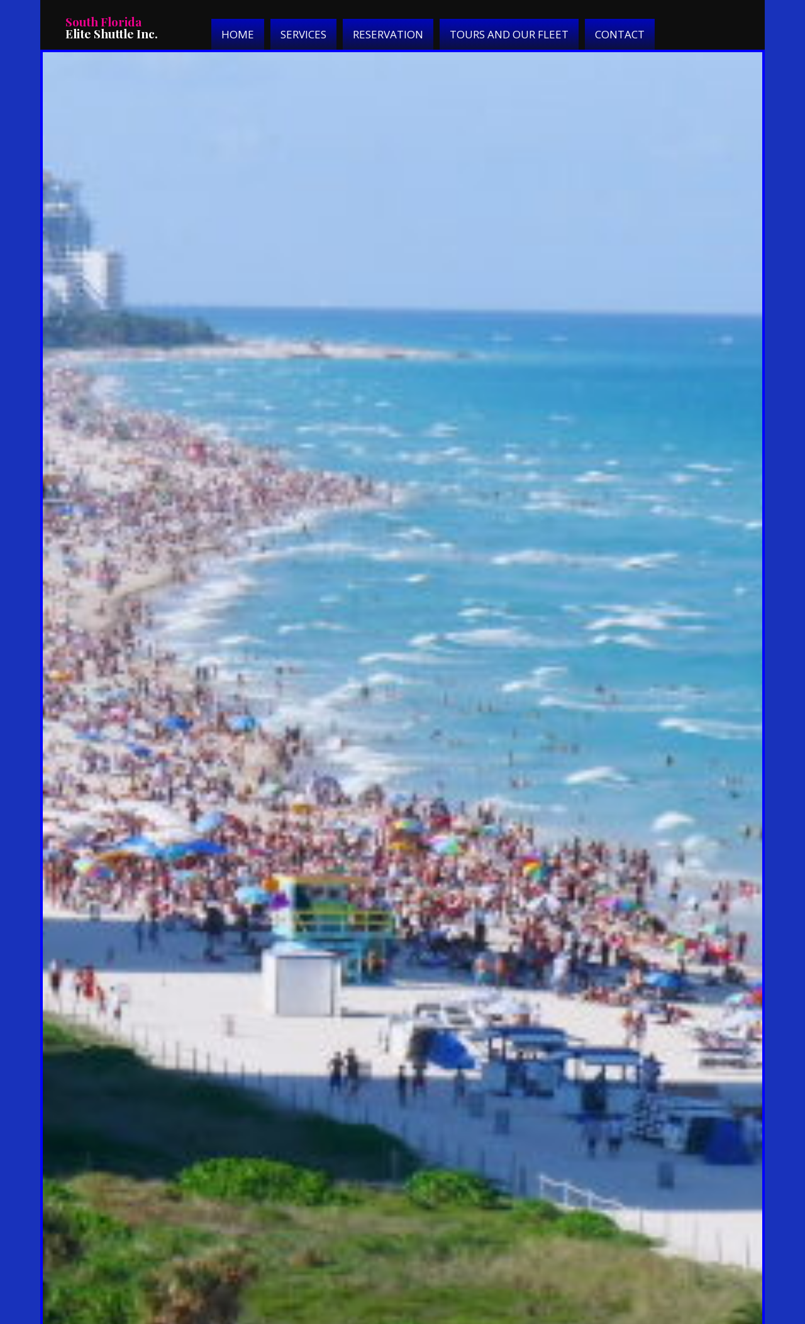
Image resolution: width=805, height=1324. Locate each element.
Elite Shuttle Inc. (111, 27)
